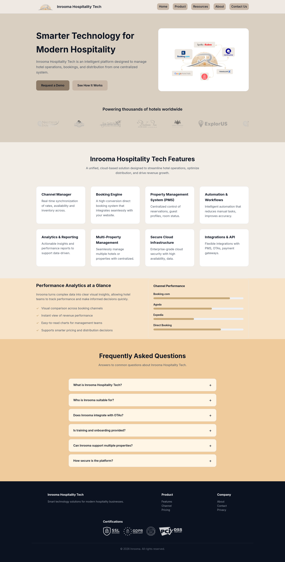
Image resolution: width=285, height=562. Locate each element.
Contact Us (239, 6)
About (219, 6)
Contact (222, 505)
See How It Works (89, 85)
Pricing (166, 509)
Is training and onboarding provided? (142, 430)
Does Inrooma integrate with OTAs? (142, 415)
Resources (200, 6)
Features (167, 501)
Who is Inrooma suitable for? (142, 400)
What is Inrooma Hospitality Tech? (142, 384)
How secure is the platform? (142, 460)
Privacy (221, 509)
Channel (166, 505)
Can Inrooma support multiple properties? (142, 445)
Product (180, 6)
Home (163, 6)
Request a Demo (52, 85)
